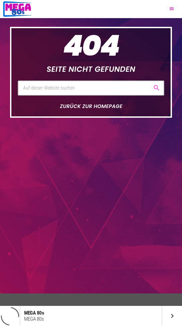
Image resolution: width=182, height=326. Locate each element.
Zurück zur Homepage (91, 106)
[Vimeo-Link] (17, 9)
